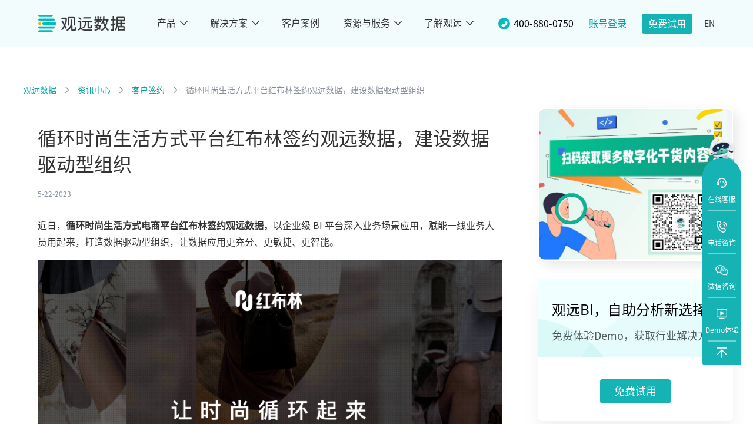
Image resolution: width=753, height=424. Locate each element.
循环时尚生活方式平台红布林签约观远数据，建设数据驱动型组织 (305, 90)
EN (709, 23)
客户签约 (148, 90)
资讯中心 (94, 90)
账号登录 (608, 23)
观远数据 (40, 90)
